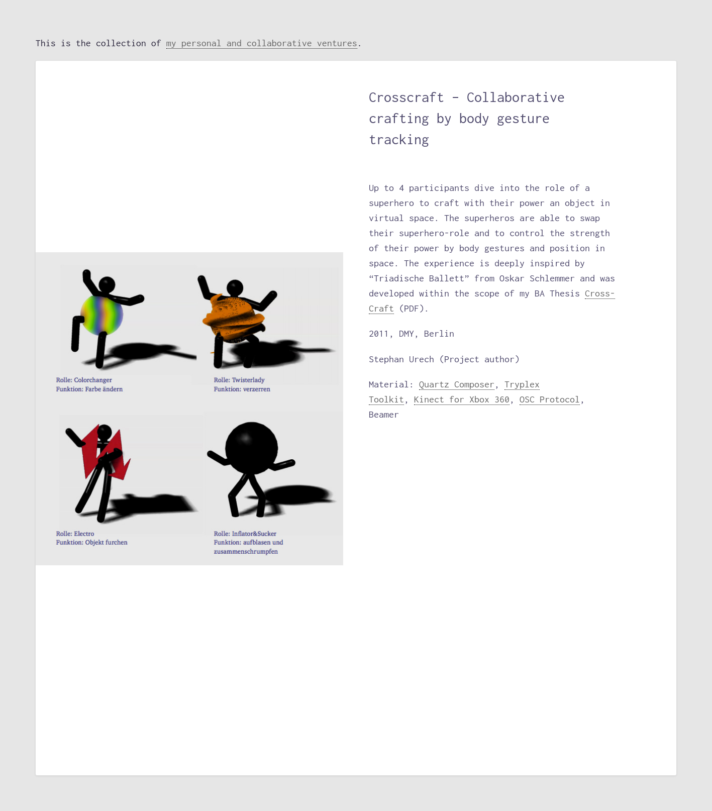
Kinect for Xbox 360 (462, 399)
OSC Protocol (550, 399)
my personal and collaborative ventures (261, 43)
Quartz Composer (456, 384)
